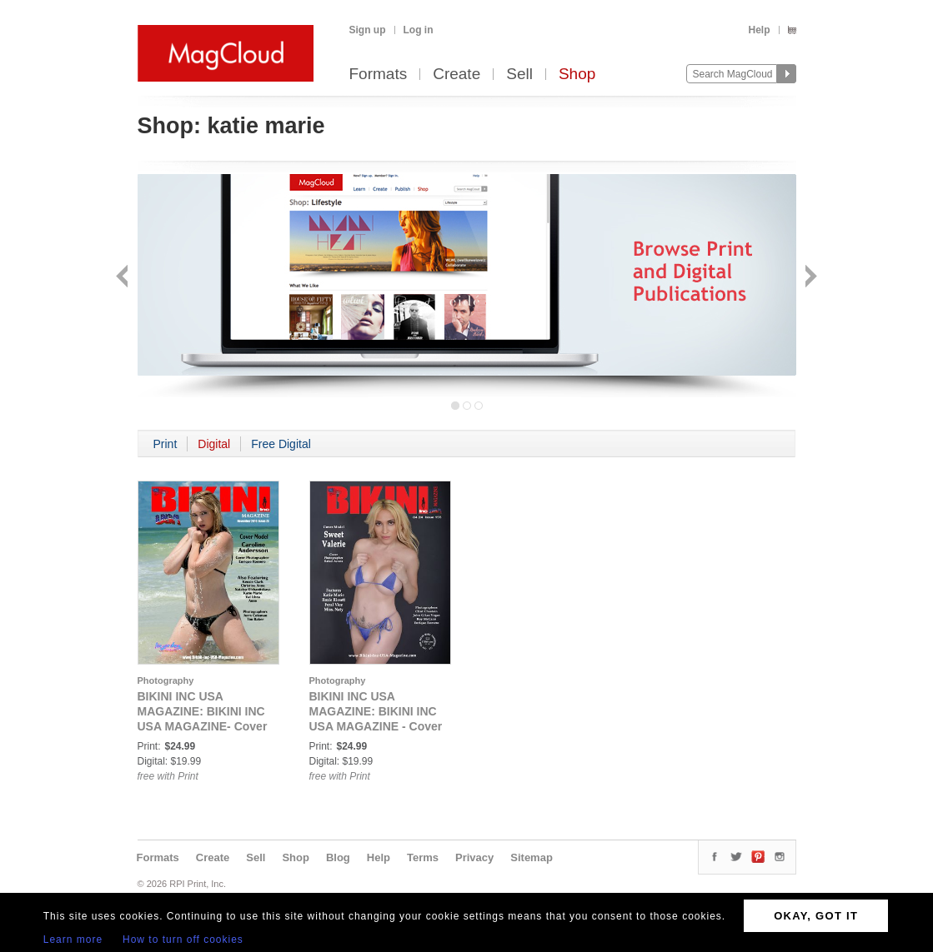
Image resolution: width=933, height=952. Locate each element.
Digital (214, 444)
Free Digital (281, 444)
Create (456, 74)
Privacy (474, 857)
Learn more (73, 939)
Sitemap (531, 857)
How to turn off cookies (183, 939)
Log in (419, 30)
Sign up (367, 30)
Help (759, 30)
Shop (577, 74)
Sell (519, 74)
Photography (166, 680)
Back (124, 278)
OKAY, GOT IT (816, 916)
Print (165, 444)
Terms (423, 857)
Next (809, 278)
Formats (378, 74)
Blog (338, 857)
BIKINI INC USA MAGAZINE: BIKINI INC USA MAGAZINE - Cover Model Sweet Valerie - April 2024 (376, 726)
